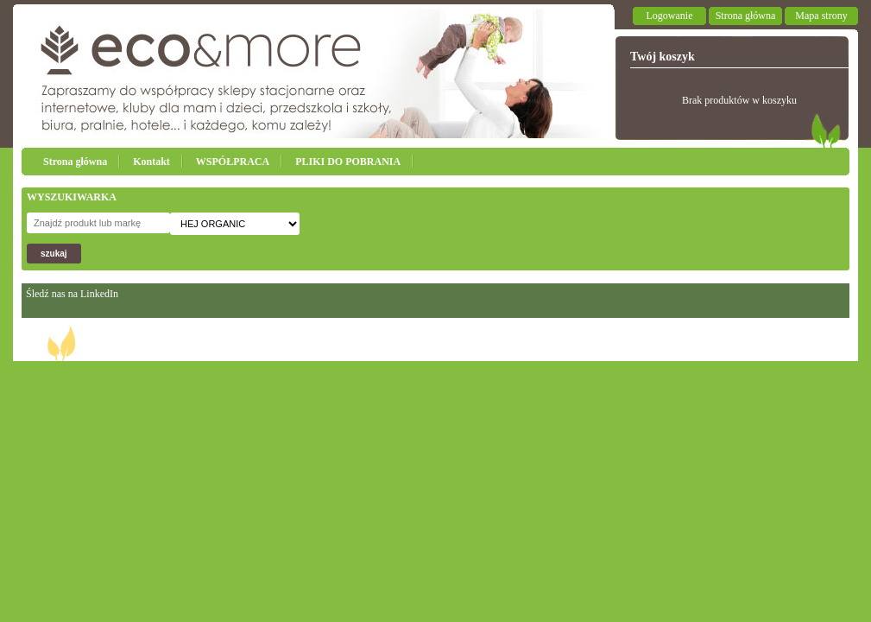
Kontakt (151, 162)
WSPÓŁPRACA (232, 162)
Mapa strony (821, 16)
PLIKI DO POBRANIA (348, 162)
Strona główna (746, 16)
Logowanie (670, 16)
